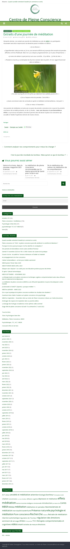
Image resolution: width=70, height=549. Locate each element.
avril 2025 (5, 347)
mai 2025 (5, 345)
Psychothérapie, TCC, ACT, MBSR (12, 322)
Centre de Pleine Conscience (35, 19)
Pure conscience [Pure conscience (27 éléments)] (22, 514)
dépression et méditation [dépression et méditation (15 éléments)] (47, 499)
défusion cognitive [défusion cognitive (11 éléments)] (32, 499)
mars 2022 (5, 381)
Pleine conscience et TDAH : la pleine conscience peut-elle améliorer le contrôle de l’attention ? (30, 243)
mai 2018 (5, 438)
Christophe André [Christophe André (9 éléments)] (59, 495)
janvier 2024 (5, 353)
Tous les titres (6, 312)
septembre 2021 (7, 398)
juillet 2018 (5, 433)
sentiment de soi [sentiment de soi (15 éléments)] (8, 521)
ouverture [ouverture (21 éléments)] (26, 510)
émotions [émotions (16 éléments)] (41, 524)
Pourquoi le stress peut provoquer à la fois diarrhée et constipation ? (22, 246)
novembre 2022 (6, 367)
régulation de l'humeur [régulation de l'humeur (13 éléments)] (28, 518)
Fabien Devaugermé (20, 37)
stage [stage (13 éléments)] (17, 521)
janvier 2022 (5, 387)
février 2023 (5, 362)
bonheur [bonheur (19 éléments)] (50, 494)
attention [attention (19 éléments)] (35, 494)
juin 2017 (4, 467)
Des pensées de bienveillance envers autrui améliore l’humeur (20, 249)
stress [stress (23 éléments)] (22, 521)
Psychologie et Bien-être (9, 224)
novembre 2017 (6, 455)
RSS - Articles (6, 535)
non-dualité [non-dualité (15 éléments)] (17, 511)
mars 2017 (5, 475)
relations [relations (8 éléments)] (45, 514)
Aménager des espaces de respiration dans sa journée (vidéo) (20, 301)
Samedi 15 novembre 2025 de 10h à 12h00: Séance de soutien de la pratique (24, 251)
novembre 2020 (6, 401)
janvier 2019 (5, 424)
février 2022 (5, 384)
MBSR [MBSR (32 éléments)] (5, 506)
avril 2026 (5, 336)
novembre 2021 (6, 393)
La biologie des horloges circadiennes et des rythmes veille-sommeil (22, 304)
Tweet (6, 127)
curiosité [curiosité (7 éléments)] (20, 499)
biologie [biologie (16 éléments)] (42, 495)
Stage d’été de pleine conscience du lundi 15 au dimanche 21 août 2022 (23, 306)
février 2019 (5, 421)
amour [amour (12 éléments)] (7, 495)
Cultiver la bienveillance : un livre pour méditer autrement (18, 260)
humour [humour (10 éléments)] (18, 503)
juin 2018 (4, 435)
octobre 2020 (6, 404)
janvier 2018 (5, 450)
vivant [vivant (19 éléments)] (20, 524)
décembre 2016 (6, 484)
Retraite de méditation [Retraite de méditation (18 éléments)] (57, 514)
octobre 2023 (6, 356)
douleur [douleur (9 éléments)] (24, 499)
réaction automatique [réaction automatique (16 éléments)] (11, 518)
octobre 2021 (6, 396)
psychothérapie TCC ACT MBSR (11, 227)
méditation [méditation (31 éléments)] (20, 506)
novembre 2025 (6, 342)
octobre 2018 (6, 427)
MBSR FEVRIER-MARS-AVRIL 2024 (12, 266)
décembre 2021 (6, 390)
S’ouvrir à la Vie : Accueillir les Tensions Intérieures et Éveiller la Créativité (23, 254)
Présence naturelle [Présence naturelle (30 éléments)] (40, 510)
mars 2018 (5, 444)
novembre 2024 (6, 350)
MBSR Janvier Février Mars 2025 (11, 263)
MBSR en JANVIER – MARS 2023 (11, 289)
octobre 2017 (6, 458)
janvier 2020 (5, 407)
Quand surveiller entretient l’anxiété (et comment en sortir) (25, 2)
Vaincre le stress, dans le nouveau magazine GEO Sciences (12, 167)
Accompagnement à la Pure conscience (13, 257)
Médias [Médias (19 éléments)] (11, 507)
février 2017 (5, 478)
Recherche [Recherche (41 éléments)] (36, 514)
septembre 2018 (7, 430)
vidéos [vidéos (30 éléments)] (14, 524)
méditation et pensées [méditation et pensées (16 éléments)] (35, 507)
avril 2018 (5, 441)
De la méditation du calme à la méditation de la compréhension (57, 167)
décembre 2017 (6, 452)
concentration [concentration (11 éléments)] (13, 499)
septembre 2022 (7, 370)
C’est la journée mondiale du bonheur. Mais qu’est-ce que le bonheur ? (39, 155)
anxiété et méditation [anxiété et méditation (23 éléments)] (20, 494)
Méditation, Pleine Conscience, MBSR (13, 319)
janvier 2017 (5, 481)
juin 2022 (4, 373)
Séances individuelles (8, 190)
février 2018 (5, 447)
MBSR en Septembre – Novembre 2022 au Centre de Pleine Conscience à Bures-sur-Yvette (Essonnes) (32, 298)
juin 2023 (4, 359)
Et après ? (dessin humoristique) (11, 271)
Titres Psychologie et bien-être (11, 315)
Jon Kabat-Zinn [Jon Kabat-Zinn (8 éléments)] (56, 503)
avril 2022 (5, 379)
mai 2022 (5, 376)
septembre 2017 (7, 461)
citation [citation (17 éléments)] (5, 499)
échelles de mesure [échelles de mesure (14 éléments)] (30, 524)
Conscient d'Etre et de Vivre (10, 326)
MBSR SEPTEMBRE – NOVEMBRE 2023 (13, 274)
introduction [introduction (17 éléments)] (47, 503)
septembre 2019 (7, 413)
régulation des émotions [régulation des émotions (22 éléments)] (48, 517)
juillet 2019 (5, 416)
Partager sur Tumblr (16, 127)
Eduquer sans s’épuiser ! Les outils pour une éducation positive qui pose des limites (26, 269)
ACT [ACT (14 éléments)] (3, 495)
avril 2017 (5, 472)
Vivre (3, 229)
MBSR (29, 37)
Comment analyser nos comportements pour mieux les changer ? (29, 147)
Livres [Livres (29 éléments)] (63, 502)
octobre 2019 (6, 410)
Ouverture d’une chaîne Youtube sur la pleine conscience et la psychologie (24, 295)
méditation (34, 37)
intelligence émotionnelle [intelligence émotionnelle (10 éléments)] (34, 503)
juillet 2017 (5, 464)
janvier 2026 (5, 339)
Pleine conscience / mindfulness (21, 31)
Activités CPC (7, 31)
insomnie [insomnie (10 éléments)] (24, 503)
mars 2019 (5, 418)
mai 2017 (5, 469)
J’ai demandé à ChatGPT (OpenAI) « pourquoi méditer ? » (18, 287)
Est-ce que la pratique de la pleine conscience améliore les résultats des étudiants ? (26, 292)
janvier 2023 (5, 364)
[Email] (35, 201)
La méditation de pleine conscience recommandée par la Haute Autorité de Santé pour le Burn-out (34, 169)
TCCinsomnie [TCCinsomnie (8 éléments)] (28, 521)
